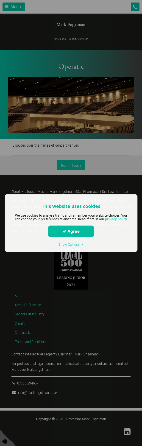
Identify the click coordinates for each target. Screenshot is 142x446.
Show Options (71, 244)
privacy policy (116, 219)
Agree (71, 231)
